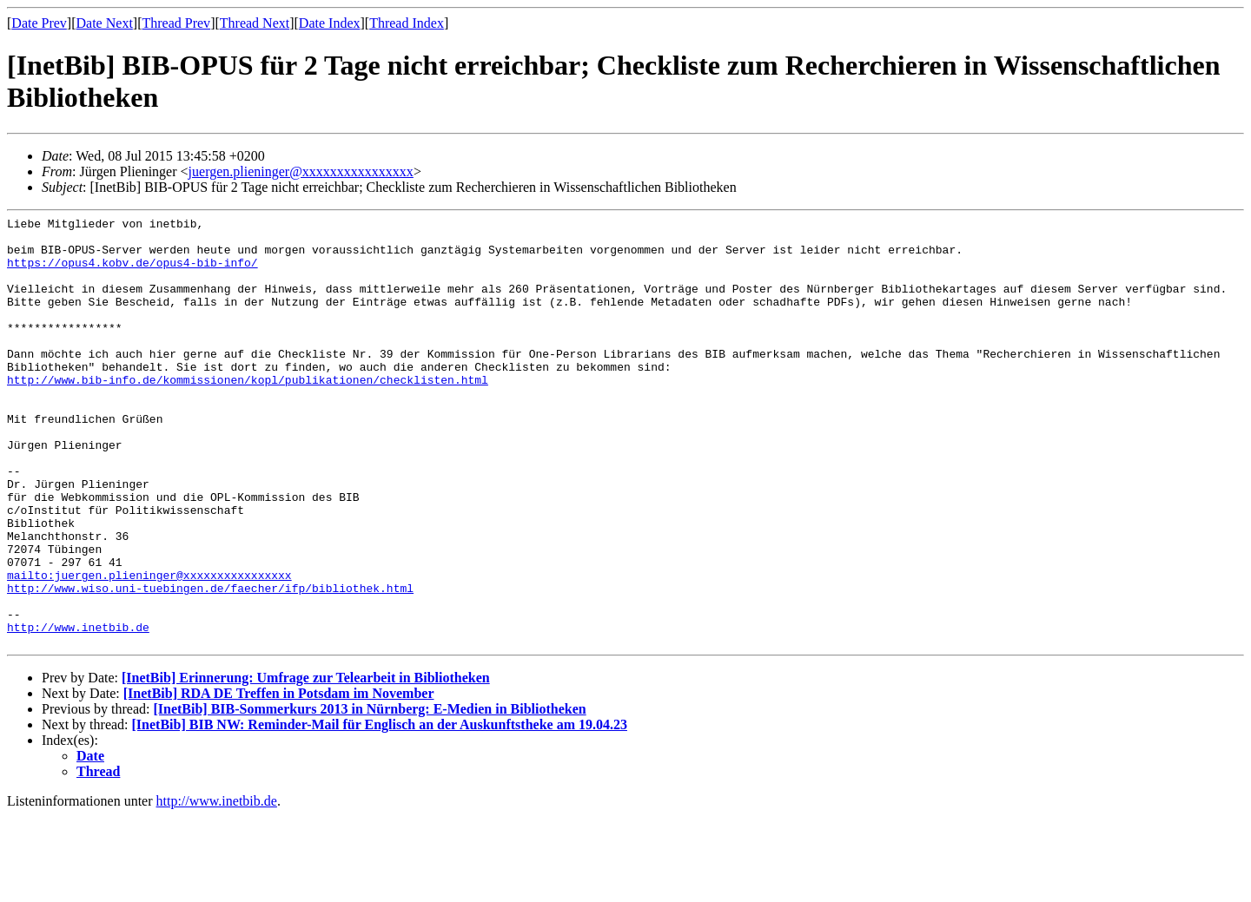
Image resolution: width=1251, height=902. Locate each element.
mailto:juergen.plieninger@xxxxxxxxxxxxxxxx (149, 647)
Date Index (330, 23)
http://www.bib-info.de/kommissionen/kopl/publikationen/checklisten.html (247, 413)
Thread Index (406, 23)
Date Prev (39, 23)
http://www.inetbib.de (78, 710)
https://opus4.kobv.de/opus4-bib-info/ (132, 272)
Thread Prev (176, 23)
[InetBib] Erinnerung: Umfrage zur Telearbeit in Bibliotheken (306, 763)
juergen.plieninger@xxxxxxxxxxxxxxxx (301, 171)
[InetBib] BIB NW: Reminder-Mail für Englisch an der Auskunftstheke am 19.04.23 (379, 810)
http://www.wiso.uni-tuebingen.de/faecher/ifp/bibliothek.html (210, 663)
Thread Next (254, 23)
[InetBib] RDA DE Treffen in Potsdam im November (278, 779)
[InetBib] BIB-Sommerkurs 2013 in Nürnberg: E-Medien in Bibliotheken (369, 794)
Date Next (104, 23)
